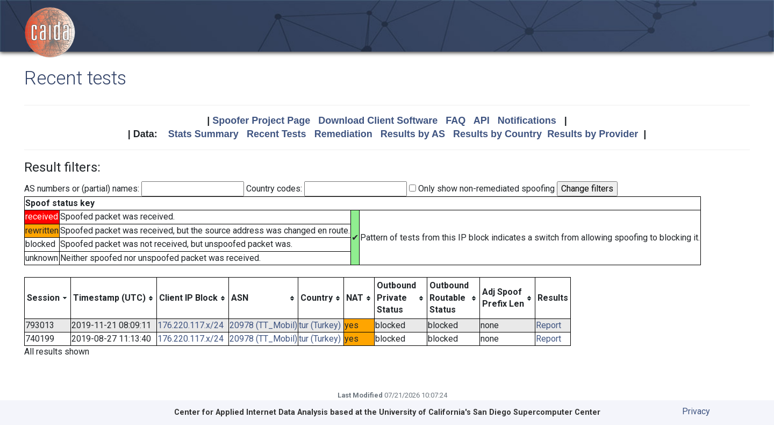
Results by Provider (592, 134)
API (482, 120)
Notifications (527, 120)
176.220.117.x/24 (190, 325)
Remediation (343, 134)
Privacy (696, 411)
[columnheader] (48, 298)
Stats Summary (203, 134)
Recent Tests (276, 134)
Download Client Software (378, 120)
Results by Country (497, 134)
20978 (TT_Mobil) (263, 325)
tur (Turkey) (320, 325)
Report (548, 325)
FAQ (455, 120)
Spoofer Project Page (261, 120)
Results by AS (413, 134)
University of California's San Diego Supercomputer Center (489, 412)
